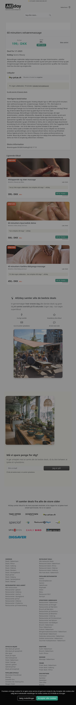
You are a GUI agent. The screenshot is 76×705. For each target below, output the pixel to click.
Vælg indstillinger (26, 698)
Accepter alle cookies (47, 698)
